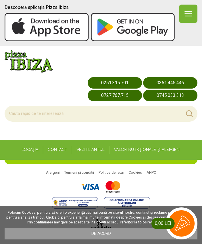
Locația (30, 150)
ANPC (151, 172)
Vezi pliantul (91, 150)
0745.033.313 (170, 95)
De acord (101, 233)
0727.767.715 (115, 95)
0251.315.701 (115, 82)
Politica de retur (111, 172)
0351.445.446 (170, 82)
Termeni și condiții (79, 172)
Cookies (135, 172)
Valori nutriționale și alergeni (147, 150)
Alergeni (53, 172)
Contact (57, 150)
